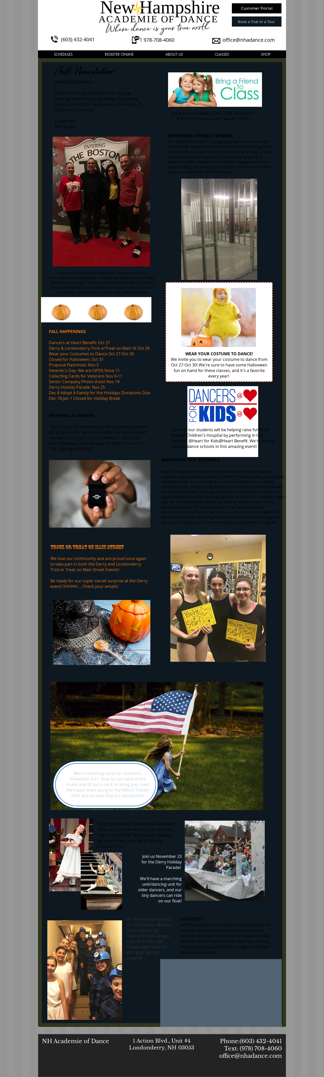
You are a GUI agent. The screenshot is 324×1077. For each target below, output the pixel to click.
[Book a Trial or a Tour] (256, 21)
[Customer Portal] (256, 8)
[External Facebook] (220, 993)
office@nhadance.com (248, 39)
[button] (63, 54)
